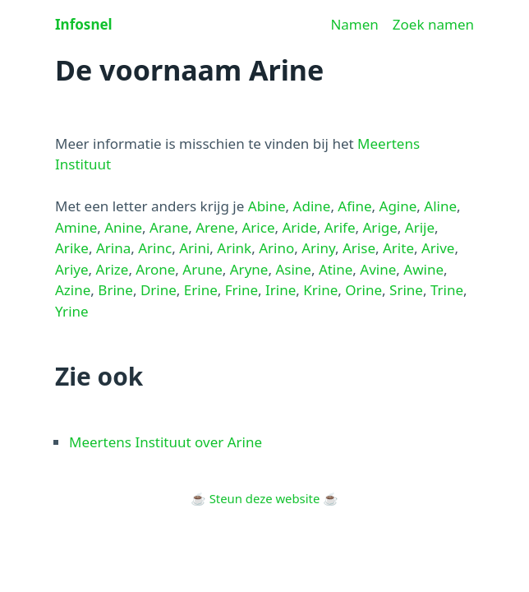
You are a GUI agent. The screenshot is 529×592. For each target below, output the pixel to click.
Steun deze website (264, 498)
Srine (406, 289)
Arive (438, 247)
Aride (299, 227)
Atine (335, 269)
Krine (320, 289)
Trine (446, 289)
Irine (280, 289)
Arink (234, 247)
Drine (158, 289)
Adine (312, 206)
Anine (123, 227)
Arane (169, 227)
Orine (363, 289)
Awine (423, 269)
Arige (380, 227)
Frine (241, 289)
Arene (215, 227)
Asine (293, 269)
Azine (72, 289)
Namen (354, 24)
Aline (440, 206)
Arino (276, 247)
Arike (72, 247)
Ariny (318, 247)
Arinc (155, 247)
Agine (398, 206)
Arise (359, 247)
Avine (378, 269)
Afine (354, 206)
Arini (194, 247)
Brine (115, 289)
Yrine (72, 311)
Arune (202, 269)
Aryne (249, 269)
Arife (340, 227)
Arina (113, 247)
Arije (420, 227)
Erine (201, 289)
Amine (76, 227)
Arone (155, 269)
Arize (112, 269)
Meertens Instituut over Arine (165, 441)
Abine (267, 206)
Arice (258, 227)
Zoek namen (433, 24)
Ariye (72, 269)
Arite (398, 247)
